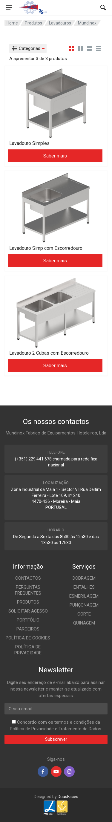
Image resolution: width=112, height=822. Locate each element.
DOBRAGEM (84, 578)
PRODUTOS (28, 602)
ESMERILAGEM (84, 596)
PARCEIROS (27, 629)
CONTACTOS (28, 578)
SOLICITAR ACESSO (28, 611)
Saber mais (55, 156)
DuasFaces (68, 796)
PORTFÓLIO (28, 620)
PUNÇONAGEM (84, 605)
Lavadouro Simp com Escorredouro (45, 248)
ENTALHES (84, 587)
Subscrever (56, 739)
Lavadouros (60, 23)
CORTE (84, 614)
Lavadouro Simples (29, 143)
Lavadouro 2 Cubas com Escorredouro (49, 353)
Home (12, 23)
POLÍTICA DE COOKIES (28, 638)
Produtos (33, 23)
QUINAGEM (84, 623)
